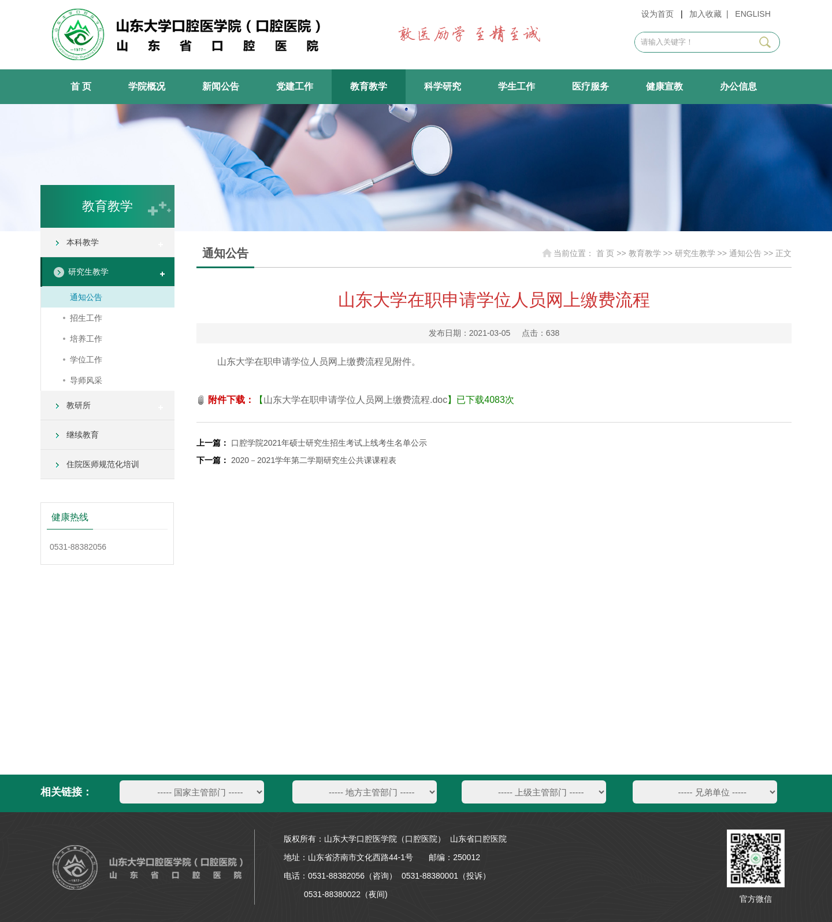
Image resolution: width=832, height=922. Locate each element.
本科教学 (82, 242)
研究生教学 (88, 271)
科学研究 (442, 86)
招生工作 (86, 318)
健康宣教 (664, 86)
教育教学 (368, 86)
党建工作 (294, 86)
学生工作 (516, 86)
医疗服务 (590, 86)
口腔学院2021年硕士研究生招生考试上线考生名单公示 (329, 442)
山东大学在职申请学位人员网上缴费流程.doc (355, 400)
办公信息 (738, 86)
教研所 (78, 405)
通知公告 (86, 297)
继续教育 (82, 434)
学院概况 (146, 86)
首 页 (80, 86)
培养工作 (86, 338)
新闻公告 (220, 86)
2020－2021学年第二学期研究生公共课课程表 (313, 460)
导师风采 (86, 380)
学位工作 (86, 359)
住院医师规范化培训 (102, 464)
